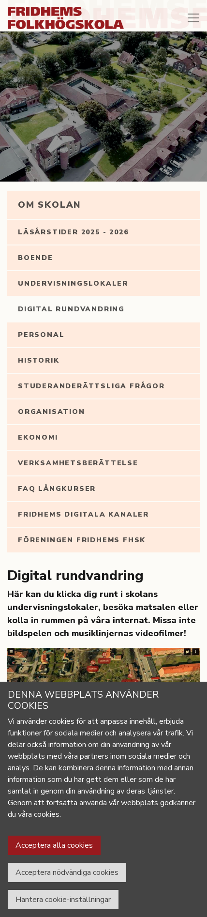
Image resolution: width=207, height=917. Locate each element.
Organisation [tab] (51, 411)
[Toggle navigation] (193, 18)
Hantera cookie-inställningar (63, 899)
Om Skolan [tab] (49, 205)
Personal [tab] (41, 334)
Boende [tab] (35, 257)
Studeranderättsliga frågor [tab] (91, 386)
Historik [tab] (38, 360)
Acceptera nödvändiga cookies (66, 872)
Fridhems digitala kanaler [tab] (83, 514)
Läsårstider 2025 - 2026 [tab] (73, 232)
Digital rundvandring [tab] (71, 309)
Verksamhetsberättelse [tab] (78, 463)
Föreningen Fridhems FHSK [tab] (82, 540)
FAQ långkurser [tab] (57, 488)
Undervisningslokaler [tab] (73, 283)
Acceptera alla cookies (54, 845)
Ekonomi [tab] (38, 437)
